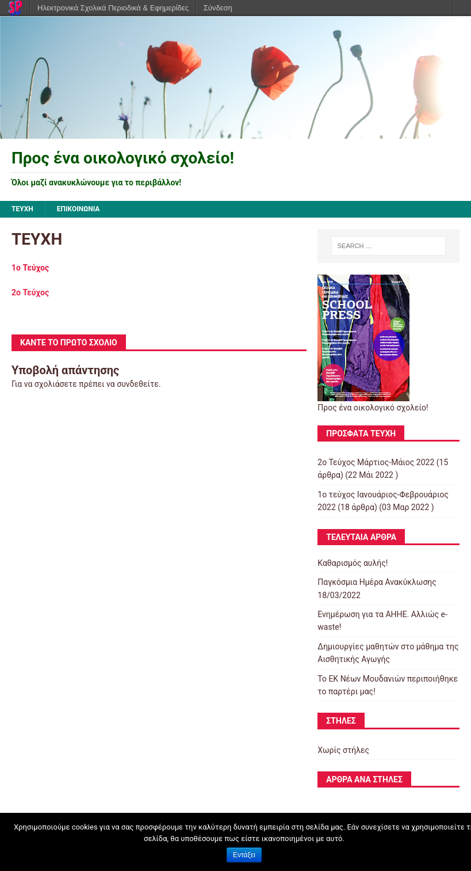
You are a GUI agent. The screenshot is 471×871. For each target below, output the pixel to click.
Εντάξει (244, 855)
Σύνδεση (218, 7)
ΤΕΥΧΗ (22, 209)
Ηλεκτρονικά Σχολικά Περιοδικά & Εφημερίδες (113, 7)
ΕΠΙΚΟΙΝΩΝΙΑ (78, 209)
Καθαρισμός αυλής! (352, 563)
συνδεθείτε (138, 384)
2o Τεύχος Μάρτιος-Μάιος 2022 (375, 462)
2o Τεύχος (30, 292)
